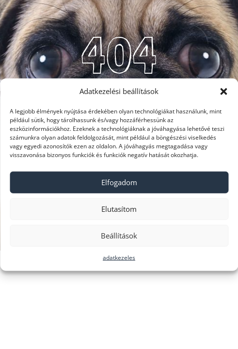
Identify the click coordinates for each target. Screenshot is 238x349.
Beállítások (119, 235)
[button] (223, 91)
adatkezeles (119, 258)
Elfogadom (119, 182)
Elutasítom (119, 209)
